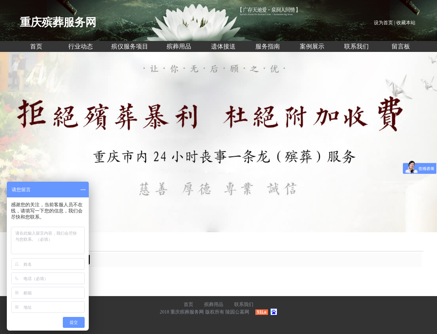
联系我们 (243, 304)
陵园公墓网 (237, 312)
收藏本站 (405, 22)
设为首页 (383, 22)
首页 (188, 304)
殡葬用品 (213, 304)
